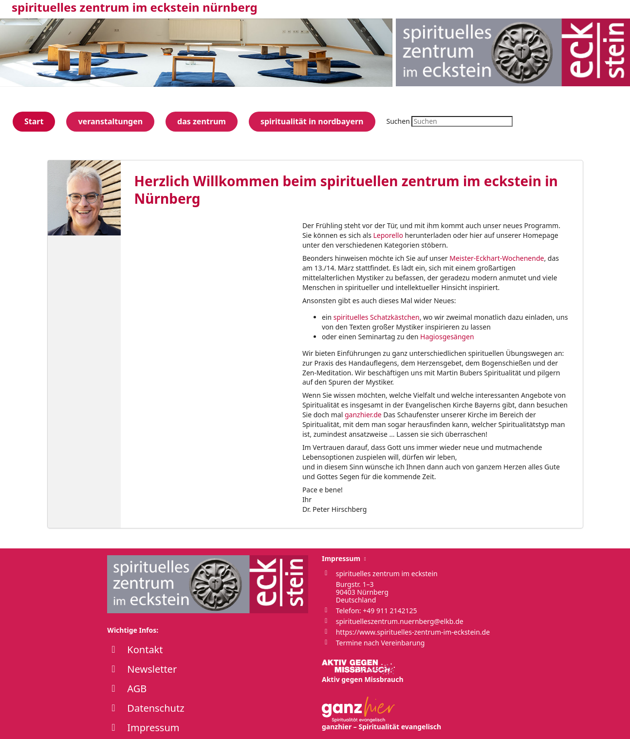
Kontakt (145, 649)
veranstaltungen (110, 121)
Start (33, 121)
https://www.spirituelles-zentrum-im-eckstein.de (413, 632)
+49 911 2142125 (390, 610)
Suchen (398, 121)
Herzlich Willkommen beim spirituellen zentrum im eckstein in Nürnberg (346, 190)
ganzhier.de (363, 414)
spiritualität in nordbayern (312, 121)
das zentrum (201, 121)
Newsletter (152, 669)
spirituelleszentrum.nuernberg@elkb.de (399, 621)
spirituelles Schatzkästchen (377, 317)
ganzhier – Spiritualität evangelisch (381, 714)
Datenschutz (155, 708)
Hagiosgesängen (447, 336)
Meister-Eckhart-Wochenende (496, 258)
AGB (137, 688)
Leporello (388, 235)
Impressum (153, 727)
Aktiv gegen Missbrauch (363, 672)
